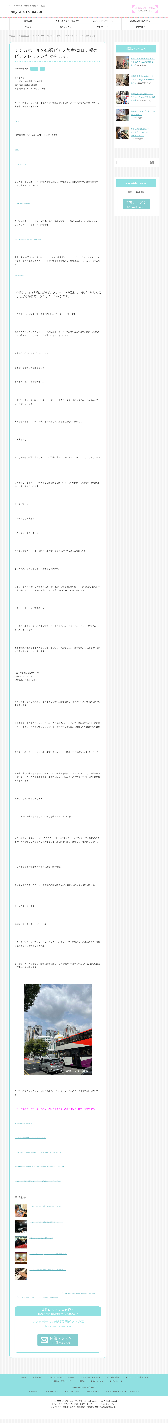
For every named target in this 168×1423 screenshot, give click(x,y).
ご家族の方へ (114, 1381)
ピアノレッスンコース (103, 21)
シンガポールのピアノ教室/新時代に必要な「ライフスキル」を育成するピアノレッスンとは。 (57, 1152)
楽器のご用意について (140, 21)
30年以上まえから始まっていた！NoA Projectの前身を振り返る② (143, 79)
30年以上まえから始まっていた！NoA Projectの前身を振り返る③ (143, 62)
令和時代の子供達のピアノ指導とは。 (31, 1123)
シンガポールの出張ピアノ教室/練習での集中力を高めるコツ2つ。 (59, 1226)
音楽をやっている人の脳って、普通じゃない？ (50, 1241)
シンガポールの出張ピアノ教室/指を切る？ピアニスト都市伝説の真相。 (61, 1273)
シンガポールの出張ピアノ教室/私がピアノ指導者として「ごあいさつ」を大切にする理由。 (56, 1184)
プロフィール (103, 27)
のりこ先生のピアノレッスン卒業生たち (123, 1395)
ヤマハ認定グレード (23, 275)
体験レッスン (65, 27)
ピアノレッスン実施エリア (138, 1381)
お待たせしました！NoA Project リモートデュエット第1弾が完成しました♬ (63, 1257)
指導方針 (28, 21)
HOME (23, 1381)
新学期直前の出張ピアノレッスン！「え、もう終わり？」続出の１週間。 (143, 132)
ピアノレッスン (52, 1395)
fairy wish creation (28, 9)
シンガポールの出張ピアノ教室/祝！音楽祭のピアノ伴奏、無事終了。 (66, 1297)
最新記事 (50, 69)
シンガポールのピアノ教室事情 (65, 21)
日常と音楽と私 (37, 69)
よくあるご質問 (73, 1395)
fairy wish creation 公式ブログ (84, 1391)
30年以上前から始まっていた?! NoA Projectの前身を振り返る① (143, 97)
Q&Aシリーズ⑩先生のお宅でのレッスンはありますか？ (40, 239)
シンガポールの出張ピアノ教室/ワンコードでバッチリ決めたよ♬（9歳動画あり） (54, 1301)
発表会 (28, 27)
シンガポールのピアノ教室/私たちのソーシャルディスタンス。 (43, 1138)
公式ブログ (140, 27)
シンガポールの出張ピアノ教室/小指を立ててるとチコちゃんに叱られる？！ (63, 1210)
